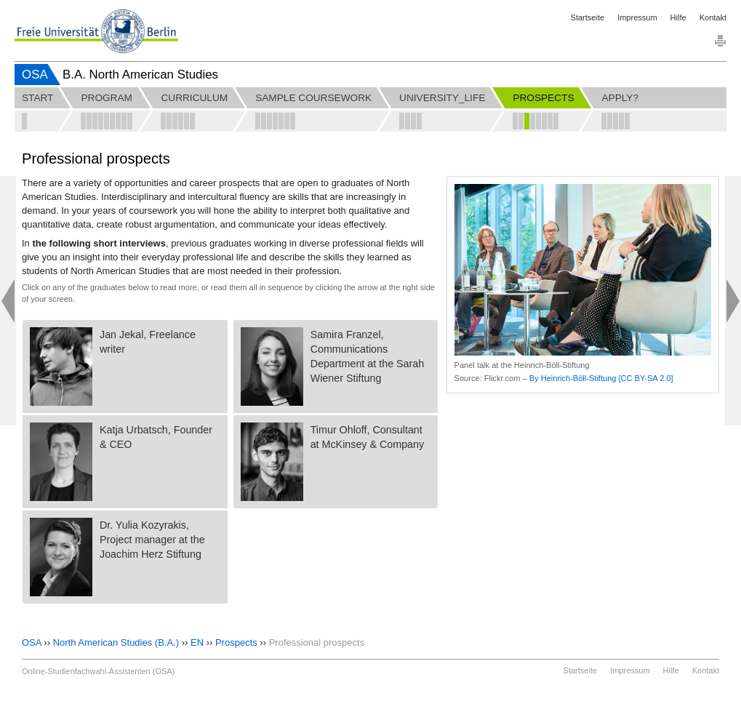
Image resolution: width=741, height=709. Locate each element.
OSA (35, 74)
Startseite (587, 17)
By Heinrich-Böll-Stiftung (573, 378)
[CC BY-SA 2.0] (646, 378)
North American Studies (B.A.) (116, 642)
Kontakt (713, 17)
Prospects (236, 642)
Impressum (637, 17)
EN (197, 642)
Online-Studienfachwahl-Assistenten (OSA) (98, 671)
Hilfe (678, 17)
